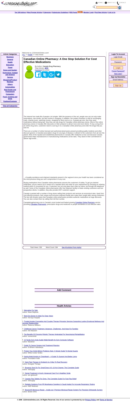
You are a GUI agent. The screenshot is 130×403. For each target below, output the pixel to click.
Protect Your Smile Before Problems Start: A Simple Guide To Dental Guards (51, 351)
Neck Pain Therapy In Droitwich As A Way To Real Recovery (46, 362)
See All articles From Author (71, 247)
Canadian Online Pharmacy (85, 202)
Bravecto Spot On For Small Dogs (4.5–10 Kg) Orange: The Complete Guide (52, 368)
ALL (23, 55)
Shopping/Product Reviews (10, 81)
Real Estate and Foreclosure (10, 91)
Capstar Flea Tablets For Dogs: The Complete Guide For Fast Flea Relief (50, 379)
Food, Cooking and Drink (10, 98)
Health (30, 55)
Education (10, 65)
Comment (38, 70)
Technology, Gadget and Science (10, 74)
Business (10, 57)
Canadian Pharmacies (38, 204)
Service (10, 77)
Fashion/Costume (10, 101)
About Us (111, 2)
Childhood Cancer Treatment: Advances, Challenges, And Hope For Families (51, 329)
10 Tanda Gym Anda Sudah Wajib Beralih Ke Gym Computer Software (49, 340)
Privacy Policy (90, 400)
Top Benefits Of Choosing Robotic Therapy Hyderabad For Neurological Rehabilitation (54, 334)
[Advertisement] (65, 31)
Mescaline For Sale (31, 310)
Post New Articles (101, 12)
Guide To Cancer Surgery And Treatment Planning (41, 345)
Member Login (89, 12)
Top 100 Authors (20, 12)
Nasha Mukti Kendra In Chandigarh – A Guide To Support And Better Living (50, 357)
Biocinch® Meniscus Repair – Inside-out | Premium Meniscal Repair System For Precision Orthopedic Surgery (64, 390)
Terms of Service (106, 400)
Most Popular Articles (34, 12)
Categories (47, 12)
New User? (118, 74)
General (10, 60)
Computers (10, 94)
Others (10, 84)
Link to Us (111, 12)
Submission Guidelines (60, 12)
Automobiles (10, 87)
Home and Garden (10, 70)
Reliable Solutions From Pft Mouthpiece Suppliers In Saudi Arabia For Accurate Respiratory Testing (60, 384)
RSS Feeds (76, 12)
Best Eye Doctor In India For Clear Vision (38, 316)
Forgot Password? (118, 71)
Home (100, 2)
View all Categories (10, 106)
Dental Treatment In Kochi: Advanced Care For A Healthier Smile (48, 373)
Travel (10, 67)
